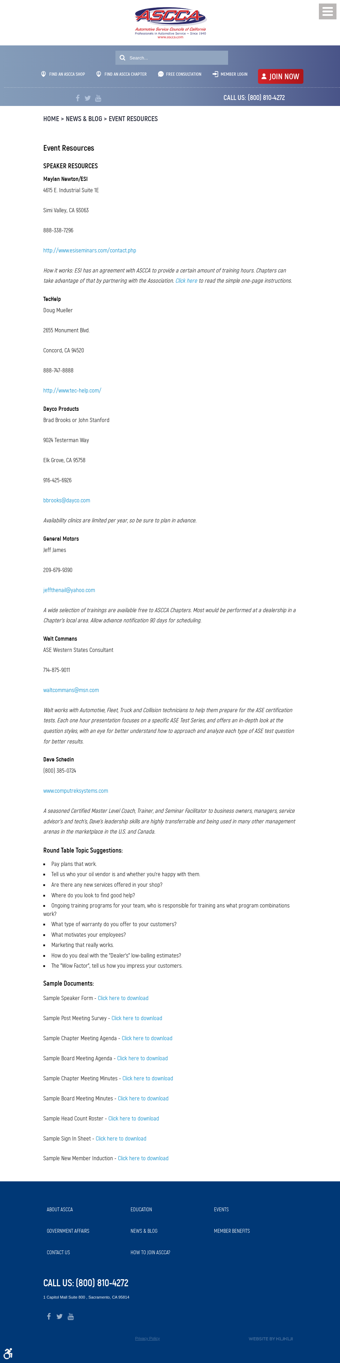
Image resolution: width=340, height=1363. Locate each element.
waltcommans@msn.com (71, 690)
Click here (186, 280)
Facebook (77, 98)
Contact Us (58, 1252)
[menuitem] (85, 1209)
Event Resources (133, 118)
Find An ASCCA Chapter (121, 74)
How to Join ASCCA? (150, 1252)
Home (51, 118)
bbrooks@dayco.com (66, 500)
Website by (270, 1339)
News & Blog (84, 118)
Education (141, 1209)
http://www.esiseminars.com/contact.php (89, 250)
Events (221, 1209)
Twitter (87, 98)
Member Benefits (232, 1231)
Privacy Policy (147, 1338)
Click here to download (123, 998)
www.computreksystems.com (75, 790)
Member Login (234, 74)
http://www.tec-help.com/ (72, 390)
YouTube (98, 98)
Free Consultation (183, 74)
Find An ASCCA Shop (63, 74)
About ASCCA (60, 1209)
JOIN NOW (284, 76)
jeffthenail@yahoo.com (69, 590)
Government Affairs (68, 1231)
